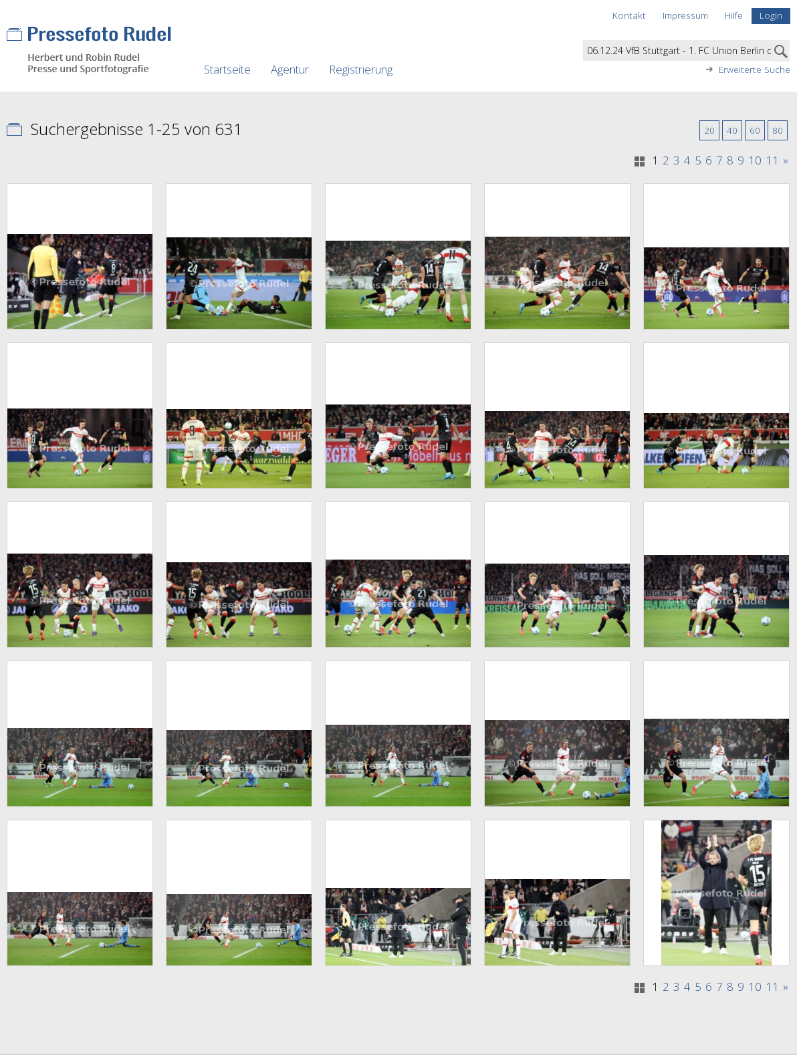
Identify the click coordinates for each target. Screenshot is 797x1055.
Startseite (227, 69)
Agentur (290, 69)
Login (771, 15)
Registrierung (360, 69)
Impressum (685, 15)
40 (732, 130)
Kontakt (629, 15)
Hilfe (734, 15)
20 (709, 130)
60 (755, 130)
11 (772, 160)
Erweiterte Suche (754, 69)
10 (755, 160)
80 (777, 130)
